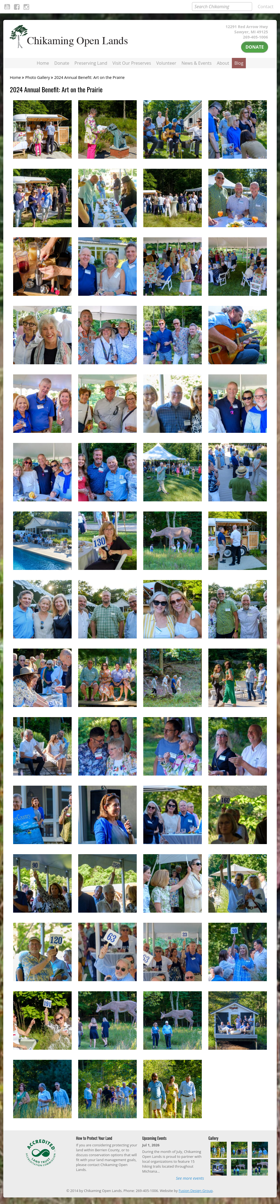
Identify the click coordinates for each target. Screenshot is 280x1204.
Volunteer (166, 63)
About (223, 63)
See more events (190, 1178)
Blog (238, 63)
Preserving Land (90, 63)
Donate (255, 47)
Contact (265, 7)
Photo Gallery (37, 77)
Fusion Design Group (195, 1190)
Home (43, 63)
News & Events (197, 63)
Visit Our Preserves (131, 63)
